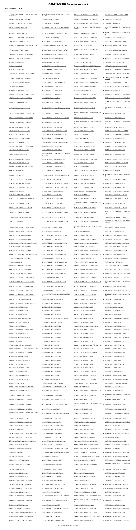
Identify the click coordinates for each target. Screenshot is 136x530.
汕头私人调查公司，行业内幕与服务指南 (84, 175)
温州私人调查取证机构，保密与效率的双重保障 (116, 258)
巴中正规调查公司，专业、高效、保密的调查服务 (117, 86)
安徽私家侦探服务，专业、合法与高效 (83, 429)
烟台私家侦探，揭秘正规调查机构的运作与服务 (20, 448)
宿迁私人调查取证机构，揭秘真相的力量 (84, 258)
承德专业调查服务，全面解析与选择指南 (115, 154)
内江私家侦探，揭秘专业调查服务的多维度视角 (20, 496)
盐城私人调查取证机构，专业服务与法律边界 (53, 258)
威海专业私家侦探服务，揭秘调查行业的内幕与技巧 (55, 448)
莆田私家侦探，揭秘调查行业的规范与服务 (19, 509)
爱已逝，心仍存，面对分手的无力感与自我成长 (85, 37)
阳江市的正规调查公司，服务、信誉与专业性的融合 (87, 82)
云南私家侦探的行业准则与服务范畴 (83, 413)
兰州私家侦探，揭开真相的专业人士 (83, 469)
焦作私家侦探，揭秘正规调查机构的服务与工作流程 (87, 456)
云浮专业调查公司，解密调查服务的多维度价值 (54, 134)
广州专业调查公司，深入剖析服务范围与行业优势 (54, 131)
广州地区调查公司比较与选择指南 (82, 62)
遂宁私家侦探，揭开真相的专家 (112, 492)
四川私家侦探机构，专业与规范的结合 (114, 387)
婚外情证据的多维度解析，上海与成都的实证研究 (54, 33)
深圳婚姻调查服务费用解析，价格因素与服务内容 (54, 54)
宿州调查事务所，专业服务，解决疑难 (51, 352)
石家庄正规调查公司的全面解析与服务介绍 (19, 82)
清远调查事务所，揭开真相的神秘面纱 (83, 307)
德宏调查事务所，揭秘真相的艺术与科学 (84, 333)
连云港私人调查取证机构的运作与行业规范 (19, 258)
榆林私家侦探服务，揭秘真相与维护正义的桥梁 (85, 512)
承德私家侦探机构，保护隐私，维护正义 (115, 437)
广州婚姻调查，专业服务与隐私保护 (51, 73)
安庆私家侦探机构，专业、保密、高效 (51, 437)
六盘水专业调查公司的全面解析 (82, 138)
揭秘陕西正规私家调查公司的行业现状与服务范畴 (117, 509)
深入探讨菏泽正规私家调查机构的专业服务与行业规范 (55, 452)
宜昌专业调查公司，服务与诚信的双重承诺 (84, 150)
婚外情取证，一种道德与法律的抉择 (18, 33)
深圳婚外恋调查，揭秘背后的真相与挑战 (84, 54)
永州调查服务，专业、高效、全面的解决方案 (85, 98)
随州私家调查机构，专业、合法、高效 (114, 426)
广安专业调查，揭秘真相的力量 (82, 134)
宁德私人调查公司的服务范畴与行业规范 (84, 187)
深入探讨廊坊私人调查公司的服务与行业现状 (116, 208)
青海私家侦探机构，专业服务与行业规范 (115, 473)
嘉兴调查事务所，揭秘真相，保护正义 (83, 318)
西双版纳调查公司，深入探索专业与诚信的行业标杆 (21, 94)
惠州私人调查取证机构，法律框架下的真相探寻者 (54, 243)
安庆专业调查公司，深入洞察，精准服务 (84, 154)
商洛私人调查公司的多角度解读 (16, 191)
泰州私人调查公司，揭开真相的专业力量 (84, 179)
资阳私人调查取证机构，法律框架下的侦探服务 (54, 254)
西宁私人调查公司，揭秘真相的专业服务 (115, 231)
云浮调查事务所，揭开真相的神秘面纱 (18, 311)
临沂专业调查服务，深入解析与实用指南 (84, 163)
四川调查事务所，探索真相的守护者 (51, 311)
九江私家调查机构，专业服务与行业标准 (52, 460)
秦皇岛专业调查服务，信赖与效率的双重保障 (53, 159)
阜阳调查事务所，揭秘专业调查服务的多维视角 (85, 352)
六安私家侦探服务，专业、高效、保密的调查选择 (117, 433)
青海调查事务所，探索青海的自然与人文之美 (85, 375)
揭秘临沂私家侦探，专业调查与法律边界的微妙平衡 (87, 448)
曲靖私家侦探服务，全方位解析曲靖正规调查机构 (117, 413)
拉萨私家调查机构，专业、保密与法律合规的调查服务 (55, 413)
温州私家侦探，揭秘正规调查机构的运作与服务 (54, 400)
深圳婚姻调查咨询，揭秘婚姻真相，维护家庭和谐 (21, 54)
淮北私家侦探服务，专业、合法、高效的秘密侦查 (117, 429)
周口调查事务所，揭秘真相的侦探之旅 (83, 368)
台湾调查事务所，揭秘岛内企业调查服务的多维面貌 (21, 303)
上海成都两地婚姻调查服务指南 (112, 23)
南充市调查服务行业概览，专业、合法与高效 (53, 86)
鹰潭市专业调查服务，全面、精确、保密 (52, 122)
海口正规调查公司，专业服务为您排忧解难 (53, 113)
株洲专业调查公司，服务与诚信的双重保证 (115, 146)
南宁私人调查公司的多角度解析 (16, 175)
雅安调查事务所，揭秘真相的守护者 (83, 314)
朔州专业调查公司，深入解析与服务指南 (84, 142)
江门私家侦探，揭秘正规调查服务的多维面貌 (85, 484)
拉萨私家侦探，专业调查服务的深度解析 (115, 512)
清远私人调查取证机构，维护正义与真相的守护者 (117, 243)
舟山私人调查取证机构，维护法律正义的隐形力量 (54, 262)
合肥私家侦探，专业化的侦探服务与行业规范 (53, 480)
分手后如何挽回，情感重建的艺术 (50, 37)
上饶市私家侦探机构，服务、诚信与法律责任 (20, 464)
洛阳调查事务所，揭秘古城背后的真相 (114, 364)
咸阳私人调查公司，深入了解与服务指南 (115, 187)
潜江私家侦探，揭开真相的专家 (16, 429)
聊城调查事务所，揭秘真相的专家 (17, 364)
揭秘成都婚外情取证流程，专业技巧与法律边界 (116, 15)
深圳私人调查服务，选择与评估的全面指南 (115, 41)
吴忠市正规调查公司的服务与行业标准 (114, 127)
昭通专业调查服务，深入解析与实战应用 (115, 138)
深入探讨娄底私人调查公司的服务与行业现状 (116, 195)
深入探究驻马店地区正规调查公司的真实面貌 (20, 122)
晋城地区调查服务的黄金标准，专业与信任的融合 (21, 146)
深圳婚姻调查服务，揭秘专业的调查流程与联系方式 (55, 50)
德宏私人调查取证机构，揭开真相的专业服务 (20, 269)
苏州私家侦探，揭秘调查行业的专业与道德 (19, 395)
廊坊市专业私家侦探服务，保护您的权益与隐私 (85, 441)
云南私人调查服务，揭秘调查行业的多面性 (53, 191)
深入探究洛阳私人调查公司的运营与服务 (84, 217)
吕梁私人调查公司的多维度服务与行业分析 (19, 195)
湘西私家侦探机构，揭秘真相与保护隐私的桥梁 (20, 426)
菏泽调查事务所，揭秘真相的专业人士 (83, 364)
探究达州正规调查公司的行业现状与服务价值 (85, 86)
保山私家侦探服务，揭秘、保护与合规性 (115, 516)
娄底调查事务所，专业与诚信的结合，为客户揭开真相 (87, 345)
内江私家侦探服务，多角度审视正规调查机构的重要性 (87, 390)
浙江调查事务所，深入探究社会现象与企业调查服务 (55, 318)
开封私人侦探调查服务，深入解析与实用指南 (53, 217)
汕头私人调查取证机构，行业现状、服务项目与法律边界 (23, 243)
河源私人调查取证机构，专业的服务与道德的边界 (86, 243)
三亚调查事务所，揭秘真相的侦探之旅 (51, 360)
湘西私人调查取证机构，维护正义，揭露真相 (85, 277)
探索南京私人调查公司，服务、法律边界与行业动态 (87, 170)
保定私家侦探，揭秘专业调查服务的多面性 (115, 441)
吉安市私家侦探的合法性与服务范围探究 (52, 464)
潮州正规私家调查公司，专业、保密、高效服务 (20, 488)
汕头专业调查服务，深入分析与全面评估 (84, 131)
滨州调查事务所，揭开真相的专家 (50, 364)
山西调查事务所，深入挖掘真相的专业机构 (19, 337)
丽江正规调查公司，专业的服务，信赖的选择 (85, 94)
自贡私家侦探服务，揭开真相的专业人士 (19, 390)
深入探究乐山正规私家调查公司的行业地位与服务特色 (55, 496)
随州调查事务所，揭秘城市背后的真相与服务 (53, 349)
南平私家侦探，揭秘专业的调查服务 (51, 409)
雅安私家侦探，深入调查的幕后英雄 (114, 390)
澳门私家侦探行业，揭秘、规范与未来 (18, 379)
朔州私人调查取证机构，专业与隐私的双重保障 (20, 273)
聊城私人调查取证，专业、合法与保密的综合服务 (21, 286)
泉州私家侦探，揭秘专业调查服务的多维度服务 (20, 409)
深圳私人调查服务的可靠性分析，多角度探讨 (20, 41)
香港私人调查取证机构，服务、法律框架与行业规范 (55, 235)
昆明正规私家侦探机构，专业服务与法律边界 (85, 379)
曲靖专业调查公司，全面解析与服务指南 (19, 142)
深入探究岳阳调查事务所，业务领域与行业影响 (20, 345)
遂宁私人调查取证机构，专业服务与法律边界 (20, 250)
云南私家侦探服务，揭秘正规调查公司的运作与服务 (87, 516)
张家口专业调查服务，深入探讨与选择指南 (19, 159)
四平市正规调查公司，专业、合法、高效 (19, 127)
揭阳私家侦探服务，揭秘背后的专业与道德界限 (54, 387)
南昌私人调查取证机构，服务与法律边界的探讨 (116, 290)
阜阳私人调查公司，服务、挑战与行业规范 (115, 203)
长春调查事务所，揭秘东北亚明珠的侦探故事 (85, 371)
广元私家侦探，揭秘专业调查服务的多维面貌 (85, 492)
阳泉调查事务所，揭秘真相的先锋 (17, 341)
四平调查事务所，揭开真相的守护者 (114, 371)
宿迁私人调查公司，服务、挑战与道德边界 (115, 179)
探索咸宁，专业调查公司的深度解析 (18, 154)
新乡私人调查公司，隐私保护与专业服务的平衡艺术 (55, 221)
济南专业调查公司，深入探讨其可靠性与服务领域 (86, 159)
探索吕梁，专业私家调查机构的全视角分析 (84, 418)
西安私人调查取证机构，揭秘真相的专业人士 (116, 235)
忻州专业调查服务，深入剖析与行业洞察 (115, 142)
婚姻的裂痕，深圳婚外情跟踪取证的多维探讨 (53, 58)
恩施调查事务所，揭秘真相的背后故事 (83, 349)
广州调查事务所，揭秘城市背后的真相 (114, 299)
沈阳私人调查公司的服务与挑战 (112, 170)
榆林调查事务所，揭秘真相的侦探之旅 (51, 326)
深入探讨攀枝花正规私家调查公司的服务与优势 (116, 488)
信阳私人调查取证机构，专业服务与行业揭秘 (53, 290)
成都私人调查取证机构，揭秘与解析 (83, 235)
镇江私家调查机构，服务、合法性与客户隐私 (85, 395)
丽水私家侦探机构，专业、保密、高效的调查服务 (54, 404)
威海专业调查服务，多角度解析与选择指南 (53, 163)
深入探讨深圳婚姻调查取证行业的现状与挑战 (116, 50)
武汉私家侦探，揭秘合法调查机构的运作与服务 (116, 379)
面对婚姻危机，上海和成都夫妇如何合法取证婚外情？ (55, 28)
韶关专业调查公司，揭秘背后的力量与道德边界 (116, 131)
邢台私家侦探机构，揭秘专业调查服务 (18, 445)
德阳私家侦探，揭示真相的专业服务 (51, 492)
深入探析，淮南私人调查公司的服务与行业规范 (20, 208)
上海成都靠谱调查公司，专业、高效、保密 (19, 19)
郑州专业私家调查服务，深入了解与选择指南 (85, 452)
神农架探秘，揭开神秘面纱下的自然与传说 (115, 349)
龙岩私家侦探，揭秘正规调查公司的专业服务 (85, 509)
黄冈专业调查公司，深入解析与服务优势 (115, 150)
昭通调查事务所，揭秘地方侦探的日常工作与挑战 (117, 330)
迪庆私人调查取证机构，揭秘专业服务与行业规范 (86, 269)
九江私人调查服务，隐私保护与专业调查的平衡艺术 (21, 227)
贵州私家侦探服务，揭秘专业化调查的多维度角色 (21, 516)
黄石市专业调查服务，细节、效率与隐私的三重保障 (117, 98)
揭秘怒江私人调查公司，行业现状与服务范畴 (85, 191)
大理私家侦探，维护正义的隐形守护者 (51, 418)
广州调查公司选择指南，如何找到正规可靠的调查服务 (87, 66)
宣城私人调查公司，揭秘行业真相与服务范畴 (85, 208)
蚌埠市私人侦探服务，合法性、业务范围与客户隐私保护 (23, 433)
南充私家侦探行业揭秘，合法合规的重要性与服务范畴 (87, 496)
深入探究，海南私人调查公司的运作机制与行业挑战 (55, 212)
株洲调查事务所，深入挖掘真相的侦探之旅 (115, 341)
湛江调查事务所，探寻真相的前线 (113, 303)
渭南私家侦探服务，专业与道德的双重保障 (115, 409)
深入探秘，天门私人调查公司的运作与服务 (53, 203)
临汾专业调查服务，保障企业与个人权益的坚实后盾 (117, 94)
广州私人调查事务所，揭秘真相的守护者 (52, 69)
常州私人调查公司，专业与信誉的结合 (51, 179)
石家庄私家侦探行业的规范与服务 (82, 480)
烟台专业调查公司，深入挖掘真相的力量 (19, 163)
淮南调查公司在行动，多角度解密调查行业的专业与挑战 (56, 108)
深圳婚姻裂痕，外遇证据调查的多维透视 (115, 54)
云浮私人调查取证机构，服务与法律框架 (84, 247)
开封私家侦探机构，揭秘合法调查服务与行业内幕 (117, 452)
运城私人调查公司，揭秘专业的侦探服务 (52, 195)
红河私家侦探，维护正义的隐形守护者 (18, 418)
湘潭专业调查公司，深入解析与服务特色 (19, 150)
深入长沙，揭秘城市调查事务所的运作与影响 (85, 303)
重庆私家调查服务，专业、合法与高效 (51, 477)
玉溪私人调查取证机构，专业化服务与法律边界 (54, 266)
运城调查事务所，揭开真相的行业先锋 (83, 341)
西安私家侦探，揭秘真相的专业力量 (51, 379)
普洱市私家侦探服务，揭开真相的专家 (83, 520)
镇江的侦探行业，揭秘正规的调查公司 (18, 90)
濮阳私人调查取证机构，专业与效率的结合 (115, 286)
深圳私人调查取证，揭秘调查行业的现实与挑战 (54, 41)
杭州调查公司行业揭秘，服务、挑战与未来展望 (85, 78)
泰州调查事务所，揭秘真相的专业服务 (114, 314)
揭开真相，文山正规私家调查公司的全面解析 (53, 520)
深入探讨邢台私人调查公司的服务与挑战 (19, 212)
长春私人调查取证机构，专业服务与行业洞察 (85, 295)
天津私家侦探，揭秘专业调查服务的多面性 (84, 477)
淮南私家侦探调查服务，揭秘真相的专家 (52, 433)
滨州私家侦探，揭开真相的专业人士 (18, 452)
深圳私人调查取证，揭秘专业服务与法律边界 (85, 41)
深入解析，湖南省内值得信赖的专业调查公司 (85, 146)
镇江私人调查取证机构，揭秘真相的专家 (115, 254)
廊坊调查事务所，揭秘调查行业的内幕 (18, 356)
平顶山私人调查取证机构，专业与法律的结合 (85, 286)
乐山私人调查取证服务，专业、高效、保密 (53, 250)
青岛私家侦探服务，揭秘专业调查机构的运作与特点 (87, 445)
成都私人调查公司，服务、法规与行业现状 (115, 166)
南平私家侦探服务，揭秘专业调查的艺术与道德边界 (55, 509)
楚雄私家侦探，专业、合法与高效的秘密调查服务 (21, 520)
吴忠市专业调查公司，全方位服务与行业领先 (53, 166)
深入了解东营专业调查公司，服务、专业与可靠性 (117, 159)
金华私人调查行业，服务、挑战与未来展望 (84, 183)
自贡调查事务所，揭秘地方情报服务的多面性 (85, 311)
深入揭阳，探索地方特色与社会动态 (114, 307)
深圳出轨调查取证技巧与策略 (81, 58)
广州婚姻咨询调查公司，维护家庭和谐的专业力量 (117, 73)
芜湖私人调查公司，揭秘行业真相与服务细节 (53, 208)
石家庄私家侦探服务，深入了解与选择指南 (53, 383)
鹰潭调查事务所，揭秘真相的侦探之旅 (114, 368)
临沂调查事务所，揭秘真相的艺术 (113, 360)
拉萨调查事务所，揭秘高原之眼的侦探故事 (115, 326)
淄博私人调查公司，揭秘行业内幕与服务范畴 (85, 212)
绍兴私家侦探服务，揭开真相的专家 (51, 505)
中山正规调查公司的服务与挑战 (16, 86)
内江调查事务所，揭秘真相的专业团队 (18, 314)
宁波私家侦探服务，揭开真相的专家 (114, 500)
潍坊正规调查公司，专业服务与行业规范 (115, 113)
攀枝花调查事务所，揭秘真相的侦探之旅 (115, 311)
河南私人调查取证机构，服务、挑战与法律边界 (54, 286)
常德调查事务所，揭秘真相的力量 (50, 345)
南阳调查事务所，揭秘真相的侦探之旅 (51, 368)
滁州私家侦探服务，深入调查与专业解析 (84, 433)
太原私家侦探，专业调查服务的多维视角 (115, 477)
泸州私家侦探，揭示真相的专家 (50, 390)
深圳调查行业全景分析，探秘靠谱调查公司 (115, 37)
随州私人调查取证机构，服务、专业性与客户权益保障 (87, 282)
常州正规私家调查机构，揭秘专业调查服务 (53, 395)
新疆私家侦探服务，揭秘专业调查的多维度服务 (85, 464)
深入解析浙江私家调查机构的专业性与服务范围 (20, 400)
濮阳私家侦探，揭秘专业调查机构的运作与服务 (116, 456)
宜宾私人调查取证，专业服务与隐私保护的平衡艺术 (87, 250)
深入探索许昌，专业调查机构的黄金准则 (115, 118)
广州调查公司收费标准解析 (15, 66)
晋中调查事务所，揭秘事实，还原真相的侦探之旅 (117, 337)
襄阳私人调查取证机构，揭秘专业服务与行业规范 (117, 277)
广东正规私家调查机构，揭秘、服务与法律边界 (85, 383)
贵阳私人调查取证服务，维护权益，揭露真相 (85, 239)
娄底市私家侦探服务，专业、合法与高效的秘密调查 (117, 422)
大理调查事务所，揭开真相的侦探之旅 (51, 333)
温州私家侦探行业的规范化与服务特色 (18, 505)
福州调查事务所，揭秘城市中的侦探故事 (52, 322)
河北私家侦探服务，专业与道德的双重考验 (84, 437)
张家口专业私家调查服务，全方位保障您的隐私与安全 (22, 441)
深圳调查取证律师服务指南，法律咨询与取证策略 (54, 45)
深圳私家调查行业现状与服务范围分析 (18, 477)
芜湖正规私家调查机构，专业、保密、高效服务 (20, 437)
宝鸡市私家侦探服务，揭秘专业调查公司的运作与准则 (22, 512)
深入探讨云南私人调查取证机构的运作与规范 (20, 266)
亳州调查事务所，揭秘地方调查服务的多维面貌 (20, 352)
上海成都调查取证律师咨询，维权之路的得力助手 (21, 23)
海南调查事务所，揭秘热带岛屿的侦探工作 (19, 360)
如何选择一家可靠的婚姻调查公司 (50, 23)
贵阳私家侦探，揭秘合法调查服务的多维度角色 (20, 480)
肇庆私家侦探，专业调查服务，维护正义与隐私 (54, 484)
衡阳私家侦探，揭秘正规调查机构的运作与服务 (20, 422)
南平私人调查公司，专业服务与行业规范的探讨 (20, 187)
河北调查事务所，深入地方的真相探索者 (115, 352)
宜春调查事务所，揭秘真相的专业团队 (18, 371)
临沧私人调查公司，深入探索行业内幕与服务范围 (117, 191)
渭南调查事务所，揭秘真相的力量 (17, 326)
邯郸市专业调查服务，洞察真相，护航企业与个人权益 (22, 113)
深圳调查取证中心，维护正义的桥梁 (83, 45)
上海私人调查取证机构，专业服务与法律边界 (20, 235)
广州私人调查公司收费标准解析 (16, 69)
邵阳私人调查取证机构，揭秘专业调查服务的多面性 (21, 277)
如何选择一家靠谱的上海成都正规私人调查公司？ (86, 19)
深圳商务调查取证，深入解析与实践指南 (19, 50)
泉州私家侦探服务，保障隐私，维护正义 (115, 505)
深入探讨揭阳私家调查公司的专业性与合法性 (53, 488)
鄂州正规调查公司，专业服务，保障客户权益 (85, 102)
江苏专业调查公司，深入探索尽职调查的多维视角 (117, 134)
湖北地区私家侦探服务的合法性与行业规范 (53, 426)
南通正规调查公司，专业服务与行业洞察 (52, 90)
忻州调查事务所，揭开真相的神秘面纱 (51, 337)
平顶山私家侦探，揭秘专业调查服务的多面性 (20, 456)
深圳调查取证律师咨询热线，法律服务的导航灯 (116, 45)
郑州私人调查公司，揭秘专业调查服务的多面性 (20, 217)
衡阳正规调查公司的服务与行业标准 (51, 98)
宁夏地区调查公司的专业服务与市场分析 (84, 127)
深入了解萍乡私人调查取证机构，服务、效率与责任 (21, 295)
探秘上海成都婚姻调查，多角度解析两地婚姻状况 (86, 23)
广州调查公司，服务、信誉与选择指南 (114, 62)
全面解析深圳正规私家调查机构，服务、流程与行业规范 (23, 45)
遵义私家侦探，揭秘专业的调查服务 (51, 516)
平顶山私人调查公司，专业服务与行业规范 (115, 217)
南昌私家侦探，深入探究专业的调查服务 (19, 460)
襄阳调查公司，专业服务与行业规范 (18, 102)
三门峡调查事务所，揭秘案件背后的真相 (19, 368)
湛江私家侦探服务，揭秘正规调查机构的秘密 (116, 383)
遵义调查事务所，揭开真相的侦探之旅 (51, 330)
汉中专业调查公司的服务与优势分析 (114, 90)
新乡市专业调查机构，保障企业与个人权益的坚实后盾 (55, 118)
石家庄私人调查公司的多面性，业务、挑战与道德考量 (55, 175)
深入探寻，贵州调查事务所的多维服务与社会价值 (21, 330)
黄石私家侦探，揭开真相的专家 (82, 426)
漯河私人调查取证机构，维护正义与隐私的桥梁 (20, 290)
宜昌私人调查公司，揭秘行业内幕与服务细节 (53, 198)
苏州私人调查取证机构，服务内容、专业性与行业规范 (87, 254)
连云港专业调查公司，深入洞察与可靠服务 (19, 138)
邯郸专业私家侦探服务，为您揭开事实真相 (53, 445)
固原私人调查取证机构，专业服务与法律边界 (85, 299)
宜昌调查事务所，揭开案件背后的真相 (114, 345)
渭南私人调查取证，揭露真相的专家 (114, 262)
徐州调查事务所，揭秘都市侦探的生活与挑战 (20, 318)
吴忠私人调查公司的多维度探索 (82, 231)
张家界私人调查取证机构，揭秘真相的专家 (53, 277)
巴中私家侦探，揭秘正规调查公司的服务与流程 (20, 500)
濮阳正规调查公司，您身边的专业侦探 (83, 118)
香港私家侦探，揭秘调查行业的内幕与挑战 (115, 375)
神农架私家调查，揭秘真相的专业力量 (51, 429)
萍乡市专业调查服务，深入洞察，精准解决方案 (116, 163)
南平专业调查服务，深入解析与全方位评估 (53, 138)
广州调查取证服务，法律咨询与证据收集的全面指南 (117, 69)
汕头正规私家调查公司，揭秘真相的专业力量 (20, 484)
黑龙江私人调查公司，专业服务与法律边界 (53, 231)
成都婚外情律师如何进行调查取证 (50, 19)
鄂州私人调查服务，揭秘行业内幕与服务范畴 (85, 198)
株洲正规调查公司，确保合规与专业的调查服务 (20, 98)
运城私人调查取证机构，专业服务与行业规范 (85, 273)
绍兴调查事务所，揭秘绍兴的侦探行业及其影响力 (117, 318)
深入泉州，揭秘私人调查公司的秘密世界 (115, 183)
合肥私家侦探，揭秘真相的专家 (16, 383)
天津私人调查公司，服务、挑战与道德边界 (53, 170)
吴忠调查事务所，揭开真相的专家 (50, 375)
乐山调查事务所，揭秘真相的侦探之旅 (51, 314)
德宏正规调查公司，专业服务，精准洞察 (52, 94)
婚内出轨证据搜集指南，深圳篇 (16, 62)
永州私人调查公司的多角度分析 (82, 195)
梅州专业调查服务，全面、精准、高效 (18, 134)
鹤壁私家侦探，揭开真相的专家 (50, 456)
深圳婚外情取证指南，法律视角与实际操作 (19, 58)
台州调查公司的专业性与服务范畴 (82, 90)
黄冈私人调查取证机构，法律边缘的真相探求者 (54, 282)
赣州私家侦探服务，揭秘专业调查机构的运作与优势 (117, 460)
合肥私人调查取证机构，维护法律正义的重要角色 (117, 239)
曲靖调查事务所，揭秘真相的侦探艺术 (18, 333)
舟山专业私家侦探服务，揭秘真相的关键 (115, 400)
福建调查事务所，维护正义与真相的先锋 (19, 322)
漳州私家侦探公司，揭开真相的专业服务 (84, 505)
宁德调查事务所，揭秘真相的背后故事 (83, 322)
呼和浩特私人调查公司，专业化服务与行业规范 (20, 231)
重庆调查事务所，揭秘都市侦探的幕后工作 (53, 303)
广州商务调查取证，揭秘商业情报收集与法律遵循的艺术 (23, 73)
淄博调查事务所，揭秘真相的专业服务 (83, 360)
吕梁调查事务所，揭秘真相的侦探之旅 (83, 337)
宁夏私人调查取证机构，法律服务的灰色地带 (20, 299)
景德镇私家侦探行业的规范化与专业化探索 (84, 460)
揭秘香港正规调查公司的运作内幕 (50, 78)
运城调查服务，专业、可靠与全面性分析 (52, 146)
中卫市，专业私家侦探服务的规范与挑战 (84, 473)
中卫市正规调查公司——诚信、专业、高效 (19, 131)
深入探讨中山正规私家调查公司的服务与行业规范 (117, 484)
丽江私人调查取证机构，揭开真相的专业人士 (53, 269)
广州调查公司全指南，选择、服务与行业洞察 (116, 66)
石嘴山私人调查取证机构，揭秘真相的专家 (53, 299)
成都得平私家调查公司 (64, 525)
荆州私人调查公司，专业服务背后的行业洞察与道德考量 (23, 198)
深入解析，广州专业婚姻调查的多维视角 (84, 73)
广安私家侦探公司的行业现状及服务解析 (115, 496)
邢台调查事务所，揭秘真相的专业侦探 (114, 356)
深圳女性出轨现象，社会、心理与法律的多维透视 (117, 58)
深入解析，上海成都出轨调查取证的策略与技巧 (85, 33)
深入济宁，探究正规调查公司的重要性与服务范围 (21, 118)
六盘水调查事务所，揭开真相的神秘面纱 (84, 330)
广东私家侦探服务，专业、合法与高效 (114, 480)
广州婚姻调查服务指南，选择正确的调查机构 (20, 78)
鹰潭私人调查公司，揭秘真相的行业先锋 (52, 227)
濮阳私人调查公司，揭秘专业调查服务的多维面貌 (86, 221)
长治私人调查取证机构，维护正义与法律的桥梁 (54, 273)
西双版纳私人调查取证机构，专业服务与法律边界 (86, 266)
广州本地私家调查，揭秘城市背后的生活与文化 (85, 69)
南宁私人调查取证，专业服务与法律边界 (52, 239)
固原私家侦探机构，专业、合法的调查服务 (53, 473)
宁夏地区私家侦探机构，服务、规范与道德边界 (116, 469)
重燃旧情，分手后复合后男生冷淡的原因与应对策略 (21, 37)
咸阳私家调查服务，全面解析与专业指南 (52, 512)
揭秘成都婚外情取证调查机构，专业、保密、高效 (86, 15)
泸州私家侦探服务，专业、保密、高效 (18, 492)
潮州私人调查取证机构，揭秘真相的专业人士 (20, 247)
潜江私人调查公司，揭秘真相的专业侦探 (19, 203)
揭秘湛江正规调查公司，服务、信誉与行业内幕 (54, 82)
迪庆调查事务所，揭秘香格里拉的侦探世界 (115, 333)
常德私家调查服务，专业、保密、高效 (51, 422)
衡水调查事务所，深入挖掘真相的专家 (83, 356)
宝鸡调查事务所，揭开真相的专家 (113, 322)
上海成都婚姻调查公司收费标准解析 (18, 28)
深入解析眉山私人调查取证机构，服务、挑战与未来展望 (23, 254)
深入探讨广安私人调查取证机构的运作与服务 (116, 250)
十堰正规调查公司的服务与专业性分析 (51, 102)
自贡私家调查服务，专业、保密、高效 (83, 488)
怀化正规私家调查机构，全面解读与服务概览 (85, 422)
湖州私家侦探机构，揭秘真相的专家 (83, 400)
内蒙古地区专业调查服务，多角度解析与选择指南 (21, 166)
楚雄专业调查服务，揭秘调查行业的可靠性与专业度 (55, 142)
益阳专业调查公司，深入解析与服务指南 (52, 150)
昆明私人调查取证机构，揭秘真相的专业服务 (20, 239)
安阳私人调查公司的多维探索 (16, 221)
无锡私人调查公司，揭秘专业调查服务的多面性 (20, 179)
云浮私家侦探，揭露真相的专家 (82, 387)
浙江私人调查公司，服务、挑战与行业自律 (19, 183)
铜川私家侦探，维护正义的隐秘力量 (83, 409)
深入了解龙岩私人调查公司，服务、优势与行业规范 (55, 187)
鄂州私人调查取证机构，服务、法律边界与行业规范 (21, 282)
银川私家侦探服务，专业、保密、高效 (18, 473)
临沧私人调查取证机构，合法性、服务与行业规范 (117, 269)
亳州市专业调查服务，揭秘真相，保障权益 (19, 108)
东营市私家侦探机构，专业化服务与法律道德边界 (117, 445)
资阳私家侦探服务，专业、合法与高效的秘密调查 (54, 500)
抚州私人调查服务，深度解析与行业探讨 (115, 227)
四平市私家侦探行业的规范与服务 (17, 469)
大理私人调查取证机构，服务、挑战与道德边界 (116, 266)
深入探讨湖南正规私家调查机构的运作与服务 (116, 418)
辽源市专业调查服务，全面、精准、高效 (52, 127)
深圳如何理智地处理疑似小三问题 (50, 62)
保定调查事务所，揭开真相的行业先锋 (51, 356)
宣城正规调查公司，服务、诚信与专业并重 (84, 108)
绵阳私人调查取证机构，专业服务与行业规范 (116, 247)
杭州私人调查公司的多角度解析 (16, 170)
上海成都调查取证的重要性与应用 (113, 19)
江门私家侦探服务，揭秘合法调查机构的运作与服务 (21, 387)
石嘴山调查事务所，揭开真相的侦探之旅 (19, 375)
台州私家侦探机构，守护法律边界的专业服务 (20, 404)
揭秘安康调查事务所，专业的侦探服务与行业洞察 (86, 326)
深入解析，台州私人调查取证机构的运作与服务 (85, 262)
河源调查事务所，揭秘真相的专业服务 (51, 307)
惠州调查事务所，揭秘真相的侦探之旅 (18, 307)
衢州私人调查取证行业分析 (15, 262)
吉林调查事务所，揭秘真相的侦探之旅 (51, 371)
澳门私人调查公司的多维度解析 (82, 166)
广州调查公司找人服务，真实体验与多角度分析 (54, 66)
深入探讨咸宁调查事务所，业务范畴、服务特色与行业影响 (23, 349)
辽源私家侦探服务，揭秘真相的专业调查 (52, 469)
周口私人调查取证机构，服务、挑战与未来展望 (85, 290)
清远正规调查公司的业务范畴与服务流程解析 (116, 82)
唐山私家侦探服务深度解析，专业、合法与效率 (54, 441)
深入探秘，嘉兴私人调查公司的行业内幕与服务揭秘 (55, 183)
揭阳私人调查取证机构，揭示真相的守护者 (53, 247)
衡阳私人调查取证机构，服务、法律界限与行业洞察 (117, 273)
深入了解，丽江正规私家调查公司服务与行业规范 (117, 520)
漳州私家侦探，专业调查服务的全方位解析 (115, 404)
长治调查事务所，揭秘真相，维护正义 (51, 341)
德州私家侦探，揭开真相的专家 (112, 448)
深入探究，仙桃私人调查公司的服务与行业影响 (116, 198)
